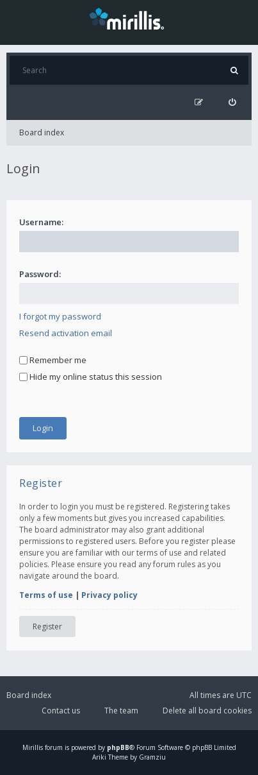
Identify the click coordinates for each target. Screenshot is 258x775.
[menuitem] (232, 102)
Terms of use (46, 595)
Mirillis (32, 747)
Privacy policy (109, 595)
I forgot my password (60, 316)
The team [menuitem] (121, 710)
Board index (41, 132)
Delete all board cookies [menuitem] (207, 710)
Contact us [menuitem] (61, 710)
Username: (41, 222)
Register (47, 626)
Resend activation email (65, 333)
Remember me (52, 360)
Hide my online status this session (90, 376)
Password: (40, 274)
